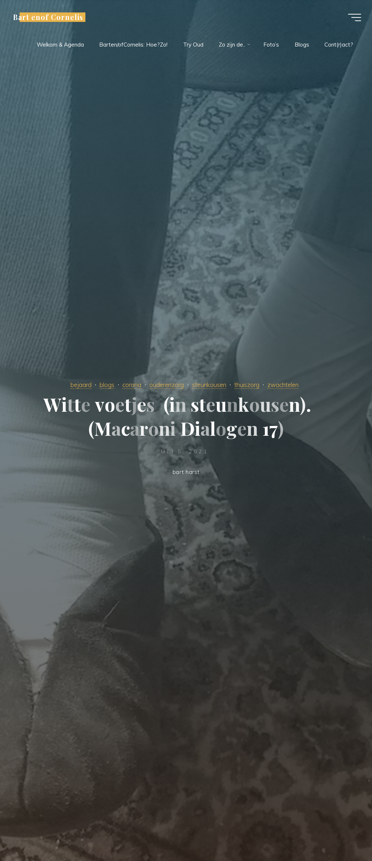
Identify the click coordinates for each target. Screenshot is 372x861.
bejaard (81, 384)
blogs (107, 384)
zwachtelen (283, 384)
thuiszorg (246, 384)
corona (131, 384)
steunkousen (209, 384)
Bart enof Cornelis (48, 17)
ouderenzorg (166, 384)
